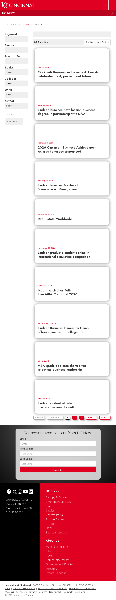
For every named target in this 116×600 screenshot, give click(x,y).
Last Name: (26, 458)
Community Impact (57, 560)
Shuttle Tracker (55, 519)
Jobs (48, 551)
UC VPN (50, 528)
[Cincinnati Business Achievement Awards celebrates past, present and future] (72, 56)
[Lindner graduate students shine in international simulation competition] (72, 236)
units (8, 90)
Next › (91, 417)
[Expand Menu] (112, 13)
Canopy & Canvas (56, 497)
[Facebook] (9, 492)
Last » (105, 417)
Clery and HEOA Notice (24, 588)
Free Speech (55, 591)
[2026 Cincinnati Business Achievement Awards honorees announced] (72, 131)
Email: (23, 438)
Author (9, 101)
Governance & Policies (60, 564)
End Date (19, 56)
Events (9, 45)
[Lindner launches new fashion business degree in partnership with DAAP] (72, 93)
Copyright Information (75, 591)
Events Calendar (56, 573)
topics (9, 67)
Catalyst (50, 510)
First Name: (26, 448)
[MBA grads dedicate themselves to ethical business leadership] (72, 349)
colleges (10, 78)
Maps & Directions (57, 546)
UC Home (12, 24)
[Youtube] (25, 492)
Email (49, 506)
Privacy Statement (38, 591)
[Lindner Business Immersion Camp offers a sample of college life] (72, 312)
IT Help (50, 523)
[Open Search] (105, 5)
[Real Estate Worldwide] (72, 204)
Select (16, 72)
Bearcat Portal (54, 515)
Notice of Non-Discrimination (52, 588)
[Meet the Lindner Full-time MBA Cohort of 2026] (72, 274)
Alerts (7, 588)
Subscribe (58, 470)
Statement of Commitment (82, 588)
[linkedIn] (31, 492)
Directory (51, 568)
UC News (26, 24)
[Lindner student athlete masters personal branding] (72, 387)
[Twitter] (14, 492)
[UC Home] (18, 5)
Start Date (8, 56)
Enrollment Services (58, 501)
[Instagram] (20, 492)
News (49, 555)
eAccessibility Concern (16, 591)
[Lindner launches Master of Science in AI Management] (72, 169)
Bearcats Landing (56, 532)
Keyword (11, 34)
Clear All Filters (13, 114)
